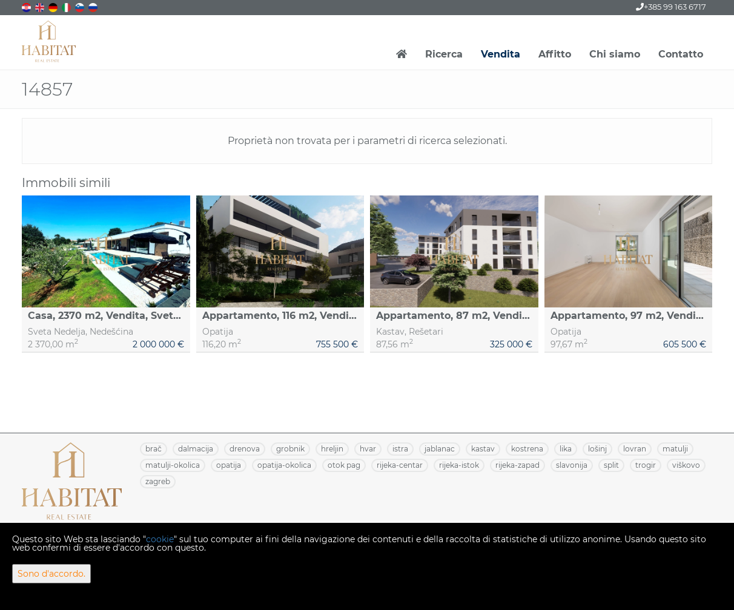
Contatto (680, 54)
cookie (160, 539)
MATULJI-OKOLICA (172, 465)
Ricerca (444, 54)
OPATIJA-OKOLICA (284, 465)
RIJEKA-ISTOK (459, 465)
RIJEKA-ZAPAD (517, 465)
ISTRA (400, 448)
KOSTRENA (527, 448)
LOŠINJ (597, 448)
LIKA (566, 448)
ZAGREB (157, 481)
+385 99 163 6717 (671, 6)
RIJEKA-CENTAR (400, 465)
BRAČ (153, 448)
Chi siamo (614, 54)
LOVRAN (634, 448)
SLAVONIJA (571, 465)
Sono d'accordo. (51, 573)
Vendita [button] (500, 54)
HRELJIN (332, 448)
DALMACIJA (195, 448)
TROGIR (645, 465)
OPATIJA (228, 465)
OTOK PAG (344, 465)
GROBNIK (290, 448)
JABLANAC (440, 448)
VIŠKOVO (686, 465)
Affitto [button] (554, 54)
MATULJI (675, 448)
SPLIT (611, 465)
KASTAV (483, 448)
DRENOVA (245, 448)
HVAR (368, 448)
